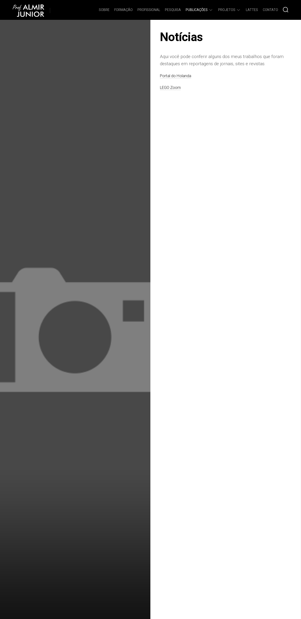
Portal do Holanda (178, 75)
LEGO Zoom (172, 87)
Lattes (252, 10)
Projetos (226, 10)
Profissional (148, 10)
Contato (270, 10)
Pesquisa (173, 10)
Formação (123, 10)
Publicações (197, 10)
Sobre (104, 10)
